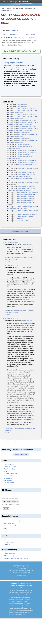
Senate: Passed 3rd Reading (27, 152)
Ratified (19, 218)
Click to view (15, 30)
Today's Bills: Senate (10, 469)
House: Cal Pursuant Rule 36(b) (27, 194)
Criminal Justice (19, 428)
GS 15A (7, 432)
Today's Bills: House (10, 467)
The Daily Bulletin (9, 464)
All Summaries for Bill (11, 442)
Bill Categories (8, 480)
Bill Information (9, 556)
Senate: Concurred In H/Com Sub (27, 214)
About (5, 540)
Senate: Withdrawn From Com (26, 120)
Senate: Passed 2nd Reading (27, 150)
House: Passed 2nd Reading (26, 198)
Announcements (9, 485)
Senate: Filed (22, 104)
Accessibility (23, 575)
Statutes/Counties (9, 482)
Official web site (9, 553)
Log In (17, 575)
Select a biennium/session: (10, 499)
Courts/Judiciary (9, 428)
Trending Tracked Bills (10, 473)
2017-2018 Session (29, 34)
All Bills (6, 471)
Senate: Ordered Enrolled (25, 216)
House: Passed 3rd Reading (26, 200)
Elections (15, 259)
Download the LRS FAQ (21, 454)
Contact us (7, 544)
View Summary (27, 244)
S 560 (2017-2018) (12, 265)
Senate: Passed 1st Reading (26, 108)
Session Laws (8, 478)
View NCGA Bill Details (9, 34)
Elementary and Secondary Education (22, 257)
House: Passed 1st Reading (26, 172)
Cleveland (7, 261)
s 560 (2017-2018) (12, 242)
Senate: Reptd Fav (23, 132)
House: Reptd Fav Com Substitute (27, 192)
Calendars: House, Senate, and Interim (16, 558)
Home (3, 8)
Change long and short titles (14, 63)
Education (7, 257)
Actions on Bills (8, 476)
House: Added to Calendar (25, 196)
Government (8, 259)
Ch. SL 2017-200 (22, 221)
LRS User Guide (9, 542)
